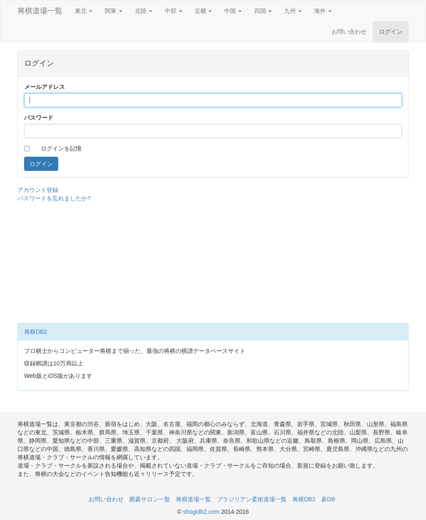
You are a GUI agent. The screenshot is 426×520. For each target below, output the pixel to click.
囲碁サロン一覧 (149, 499)
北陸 (143, 10)
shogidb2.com (202, 511)
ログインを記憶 (61, 148)
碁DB (328, 499)
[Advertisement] (213, 260)
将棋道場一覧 (39, 11)
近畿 (203, 10)
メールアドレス (44, 87)
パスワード (38, 117)
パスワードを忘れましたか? (54, 198)
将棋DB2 (35, 331)
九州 (293, 10)
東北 (83, 10)
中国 (233, 10)
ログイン (390, 31)
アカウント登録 (37, 190)
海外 (323, 10)
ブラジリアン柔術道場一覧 (252, 499)
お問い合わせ (349, 31)
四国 (263, 10)
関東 (113, 10)
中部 (173, 10)
